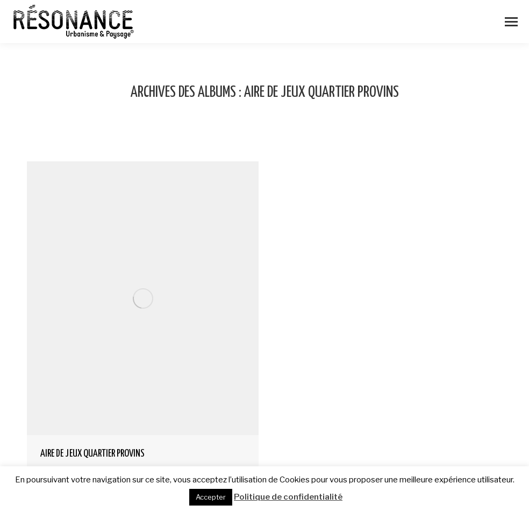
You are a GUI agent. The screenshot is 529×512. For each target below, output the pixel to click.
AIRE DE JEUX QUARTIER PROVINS (92, 454)
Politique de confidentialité (288, 497)
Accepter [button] (211, 497)
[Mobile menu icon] (511, 22)
